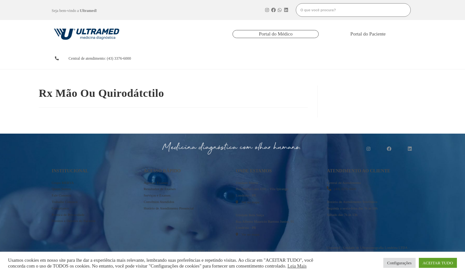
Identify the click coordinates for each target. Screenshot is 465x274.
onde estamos (340, 58)
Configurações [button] (399, 262)
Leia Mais (296, 266)
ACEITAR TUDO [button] (438, 262)
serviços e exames (298, 58)
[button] (275, 34)
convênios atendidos (255, 58)
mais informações (386, 58)
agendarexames (169, 58)
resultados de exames (211, 58)
